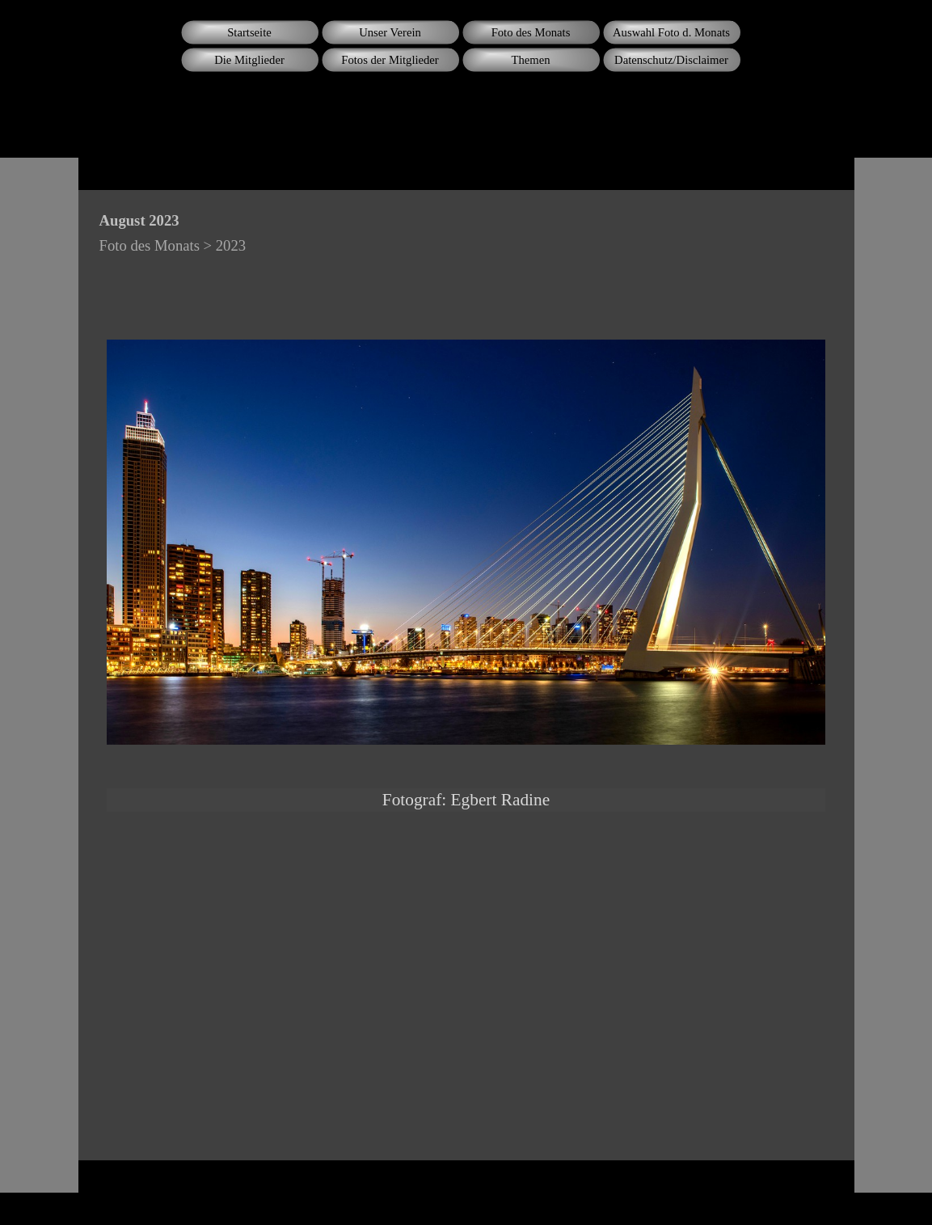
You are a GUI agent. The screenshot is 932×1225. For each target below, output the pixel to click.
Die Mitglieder (249, 59)
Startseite (249, 32)
